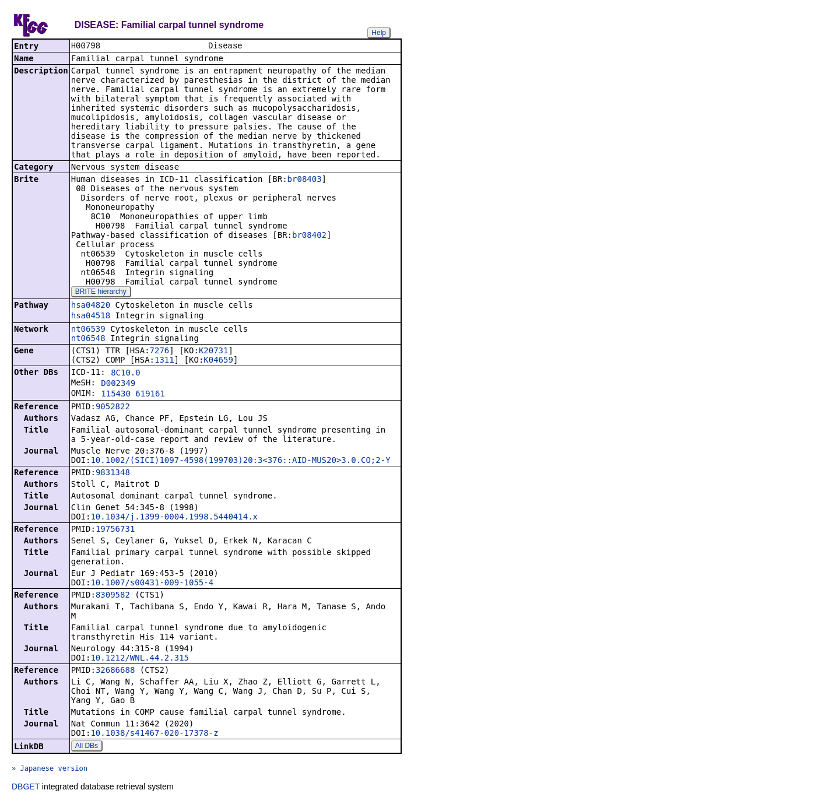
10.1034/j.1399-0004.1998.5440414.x (174, 517)
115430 (116, 394)
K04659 (218, 361)
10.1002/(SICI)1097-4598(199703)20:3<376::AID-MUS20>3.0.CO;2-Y (240, 461)
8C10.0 (126, 373)
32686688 (115, 671)
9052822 (113, 407)
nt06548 (88, 339)
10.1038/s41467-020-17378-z (154, 734)
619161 (150, 394)
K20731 (214, 351)
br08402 (309, 236)
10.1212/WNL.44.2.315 (139, 658)
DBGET (26, 787)
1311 (164, 361)
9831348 (113, 473)
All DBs (86, 747)
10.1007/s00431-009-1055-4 (151, 583)
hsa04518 (90, 316)
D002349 (118, 384)
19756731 (115, 530)
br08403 (304, 180)
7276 (160, 351)
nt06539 (88, 330)
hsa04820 (90, 306)
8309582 (113, 596)
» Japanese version (49, 770)
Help (378, 33)
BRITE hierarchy (101, 293)
